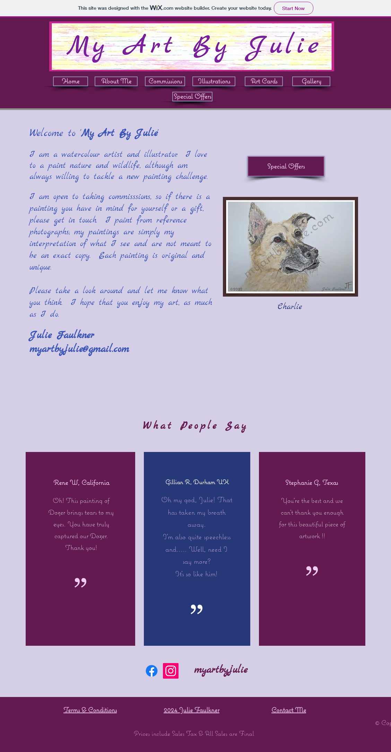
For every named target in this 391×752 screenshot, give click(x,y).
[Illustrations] (213, 81)
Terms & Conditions (90, 709)
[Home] (70, 81)
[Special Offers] (192, 96)
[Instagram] (171, 671)
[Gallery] (311, 81)
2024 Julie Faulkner (191, 709)
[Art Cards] (264, 81)
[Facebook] (151, 671)
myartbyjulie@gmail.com (79, 349)
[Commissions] (165, 81)
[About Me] (116, 81)
